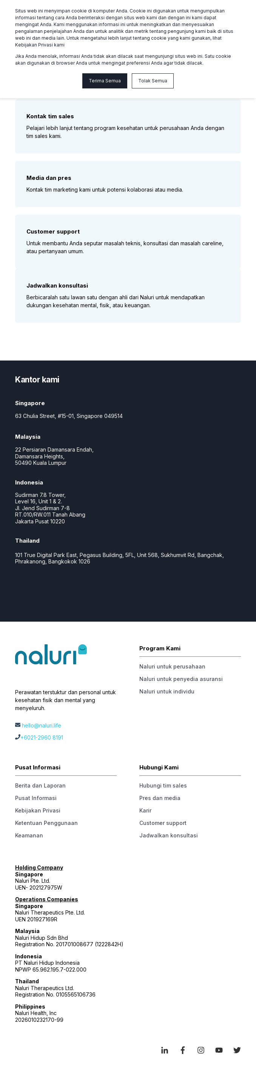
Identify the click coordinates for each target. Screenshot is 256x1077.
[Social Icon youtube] (219, 1050)
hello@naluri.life (41, 725)
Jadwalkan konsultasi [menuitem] (168, 835)
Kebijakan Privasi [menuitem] (37, 810)
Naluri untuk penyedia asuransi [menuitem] (181, 679)
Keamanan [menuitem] (29, 835)
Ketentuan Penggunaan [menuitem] (46, 823)
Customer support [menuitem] (163, 823)
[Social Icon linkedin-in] (167, 1050)
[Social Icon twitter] (234, 1050)
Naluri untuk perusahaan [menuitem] (172, 666)
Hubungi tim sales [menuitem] (163, 785)
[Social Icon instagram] (201, 1050)
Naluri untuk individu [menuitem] (166, 691)
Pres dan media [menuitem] (159, 798)
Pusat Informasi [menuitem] (36, 798)
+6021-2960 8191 (41, 737)
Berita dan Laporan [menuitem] (40, 785)
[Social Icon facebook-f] (183, 1050)
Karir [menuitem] (145, 810)
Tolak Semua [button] (152, 81)
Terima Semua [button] (105, 81)
